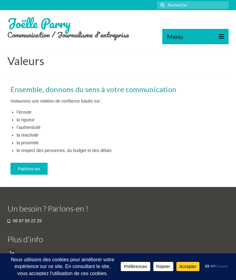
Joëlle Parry (39, 23)
